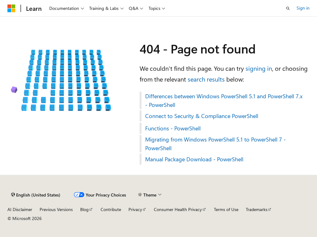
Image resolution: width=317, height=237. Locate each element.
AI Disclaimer (19, 209)
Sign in (303, 8)
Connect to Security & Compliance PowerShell (201, 116)
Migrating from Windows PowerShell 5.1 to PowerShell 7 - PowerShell (215, 144)
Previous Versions (56, 209)
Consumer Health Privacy (178, 209)
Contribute (111, 209)
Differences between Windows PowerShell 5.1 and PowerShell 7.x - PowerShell (223, 100)
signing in (258, 68)
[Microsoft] (11, 8)
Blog (84, 209)
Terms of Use (226, 209)
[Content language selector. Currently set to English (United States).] (35, 195)
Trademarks (256, 209)
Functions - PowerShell (173, 128)
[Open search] (288, 8)
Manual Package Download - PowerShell (194, 159)
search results (206, 79)
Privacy (135, 209)
